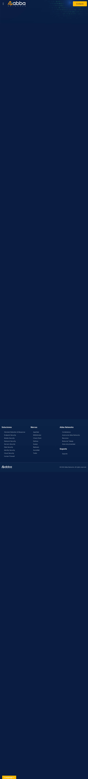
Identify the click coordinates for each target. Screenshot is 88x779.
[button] (3, 4)
